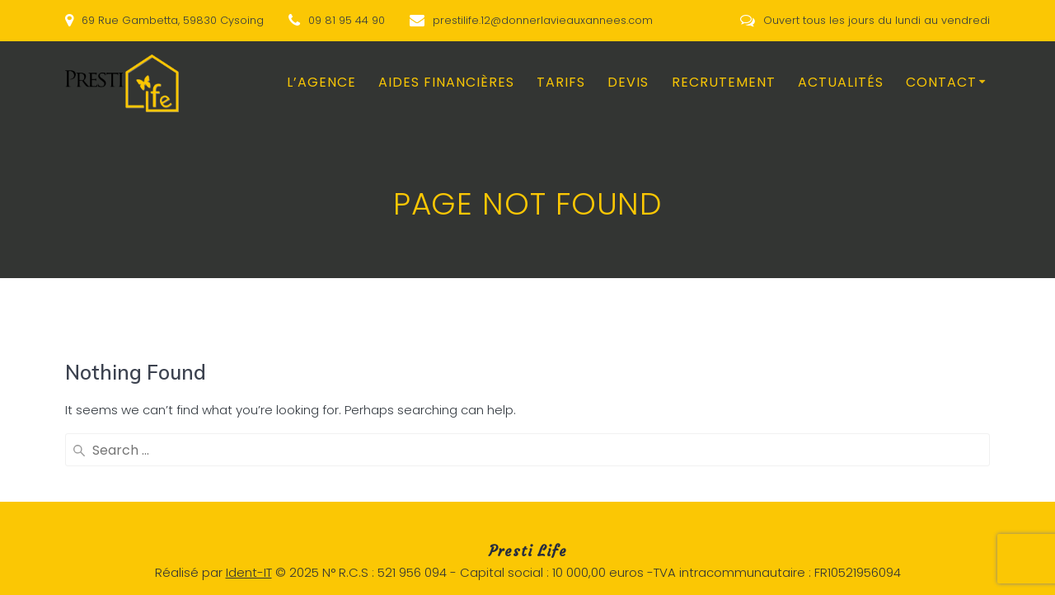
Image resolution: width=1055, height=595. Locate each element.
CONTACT (941, 82)
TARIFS (561, 82)
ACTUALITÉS (841, 82)
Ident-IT (249, 572)
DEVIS (628, 82)
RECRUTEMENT (724, 82)
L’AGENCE (321, 82)
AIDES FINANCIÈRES (446, 82)
